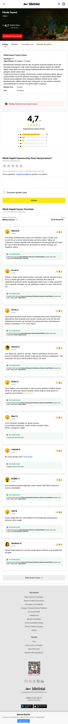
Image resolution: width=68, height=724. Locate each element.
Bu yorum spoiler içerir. (19, 457)
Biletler (14, 44)
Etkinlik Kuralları (44, 44)
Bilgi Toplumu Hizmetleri (34, 597)
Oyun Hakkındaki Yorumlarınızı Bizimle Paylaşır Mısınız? (23, 171)
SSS (34, 642)
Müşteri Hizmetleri (34, 619)
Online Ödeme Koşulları (34, 626)
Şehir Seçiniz (23, 721)
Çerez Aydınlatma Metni (34, 623)
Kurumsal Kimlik (34, 612)
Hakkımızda (34, 615)
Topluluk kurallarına (23, 174)
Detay (5, 44)
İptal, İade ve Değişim (34, 645)
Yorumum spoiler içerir (14, 192)
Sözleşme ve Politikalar (34, 604)
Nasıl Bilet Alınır (34, 649)
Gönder (34, 200)
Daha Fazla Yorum (34, 578)
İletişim (34, 630)
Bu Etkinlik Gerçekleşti (12, 36)
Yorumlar (27, 44)
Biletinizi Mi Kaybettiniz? (34, 653)
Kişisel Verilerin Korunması (34, 601)
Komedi (5, 16)
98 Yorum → (15, 28)
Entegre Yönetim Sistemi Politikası (34, 608)
